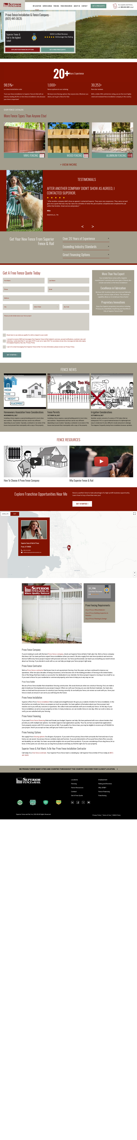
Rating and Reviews (105, 784)
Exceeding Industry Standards (86, 247)
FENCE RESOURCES (66, 6)
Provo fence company (55, 654)
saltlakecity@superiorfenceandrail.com (32, 551)
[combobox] (46, 307)
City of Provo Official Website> (95, 610)
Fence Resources (77, 788)
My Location (37, 6)
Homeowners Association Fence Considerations (24, 412)
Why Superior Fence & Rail (81, 480)
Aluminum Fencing (116, 156)
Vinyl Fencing (30, 156)
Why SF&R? (102, 788)
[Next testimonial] (93, 226)
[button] (69, 547)
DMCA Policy (116, 815)
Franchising (102, 796)
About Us (77, 6)
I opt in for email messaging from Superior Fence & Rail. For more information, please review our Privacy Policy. (41, 347)
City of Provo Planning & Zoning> (96, 619)
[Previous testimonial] (82, 226)
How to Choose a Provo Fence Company (21, 480)
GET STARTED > (82, 504)
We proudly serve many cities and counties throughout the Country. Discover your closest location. (68, 769)
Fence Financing (104, 792)
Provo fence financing (37, 720)
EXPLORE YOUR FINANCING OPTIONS (22, 50)
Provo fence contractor (35, 670)
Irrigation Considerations (101, 412)
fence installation (43, 702)
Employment (102, 780)
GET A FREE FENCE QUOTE (58, 50)
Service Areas (47, 6)
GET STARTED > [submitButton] (12, 355)
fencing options (39, 737)
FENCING (56, 6)
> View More (68, 165)
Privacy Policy (96, 815)
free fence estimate (39, 753)
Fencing (74, 784)
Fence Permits (53, 412)
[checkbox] (4, 335)
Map (14, 514)
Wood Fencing (74, 156)
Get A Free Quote (98, 6)
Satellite (5, 514)
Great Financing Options (86, 255)
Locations (74, 780)
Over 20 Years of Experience (86, 239)
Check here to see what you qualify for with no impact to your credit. (27, 335)
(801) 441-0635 (125, 7)
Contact (84, 6)
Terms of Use (107, 815)
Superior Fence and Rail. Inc (24, 814)
